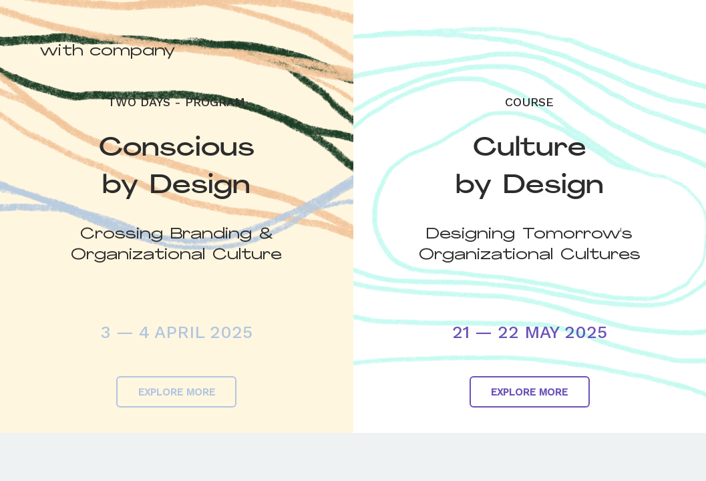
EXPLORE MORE (176, 392)
